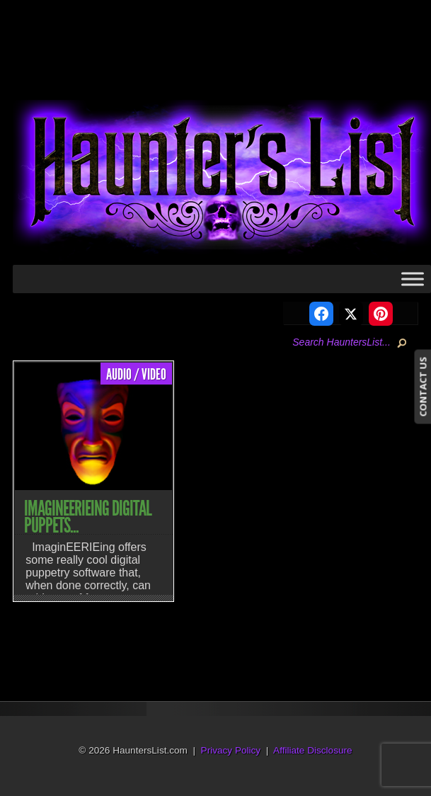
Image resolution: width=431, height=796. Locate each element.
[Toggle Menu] (412, 278)
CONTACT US (422, 386)
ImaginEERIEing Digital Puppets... (87, 517)
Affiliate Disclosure (312, 750)
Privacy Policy (231, 750)
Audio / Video (136, 374)
